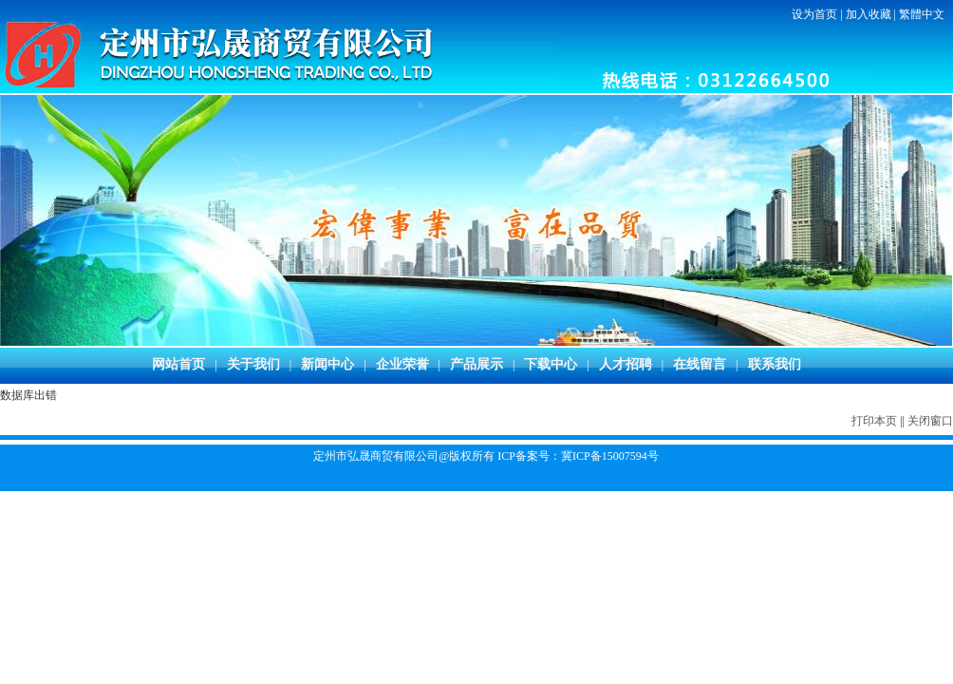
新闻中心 (327, 364)
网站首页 (178, 364)
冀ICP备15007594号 (610, 456)
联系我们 (774, 364)
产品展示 (476, 364)
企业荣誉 (402, 364)
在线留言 (699, 364)
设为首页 (814, 14)
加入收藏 (868, 14)
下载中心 (550, 364)
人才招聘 (625, 364)
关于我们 (253, 364)
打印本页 (874, 421)
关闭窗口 (930, 421)
